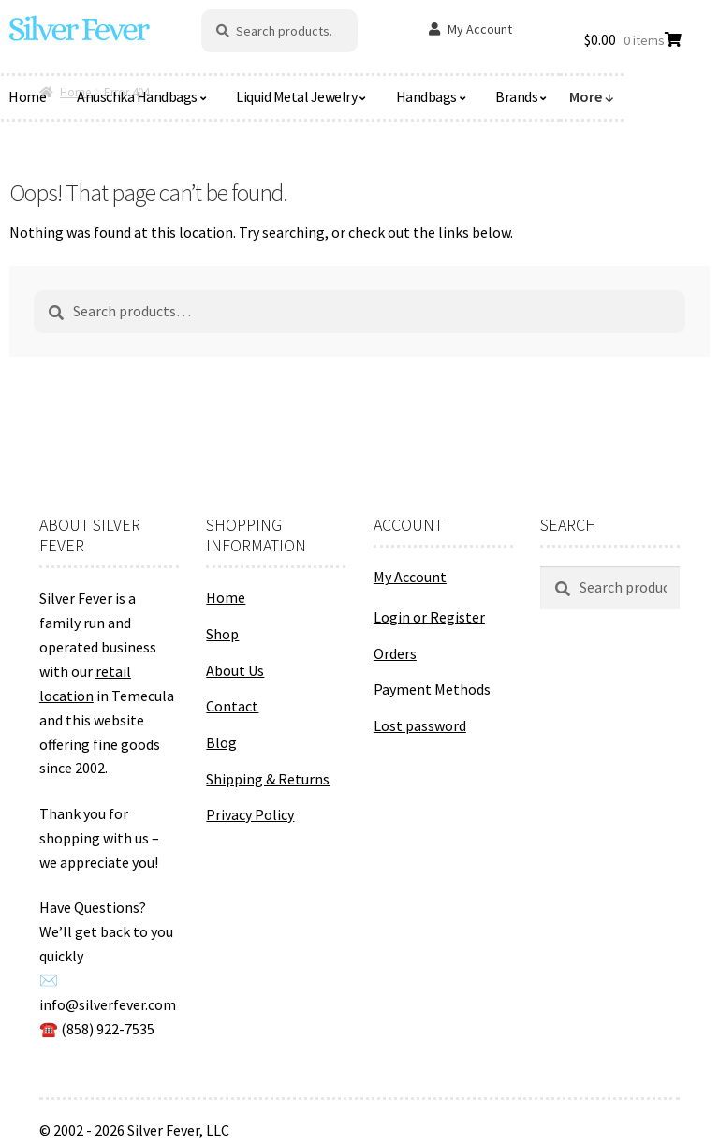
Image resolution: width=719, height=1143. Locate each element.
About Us (235, 670)
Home (225, 597)
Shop (222, 633)
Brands (516, 96)
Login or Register (429, 617)
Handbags (426, 96)
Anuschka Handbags (137, 96)
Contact (232, 705)
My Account (480, 29)
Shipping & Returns (268, 778)
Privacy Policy (250, 814)
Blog (221, 742)
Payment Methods (432, 689)
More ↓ (591, 96)
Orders (395, 653)
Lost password (420, 725)
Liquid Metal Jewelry (296, 96)
